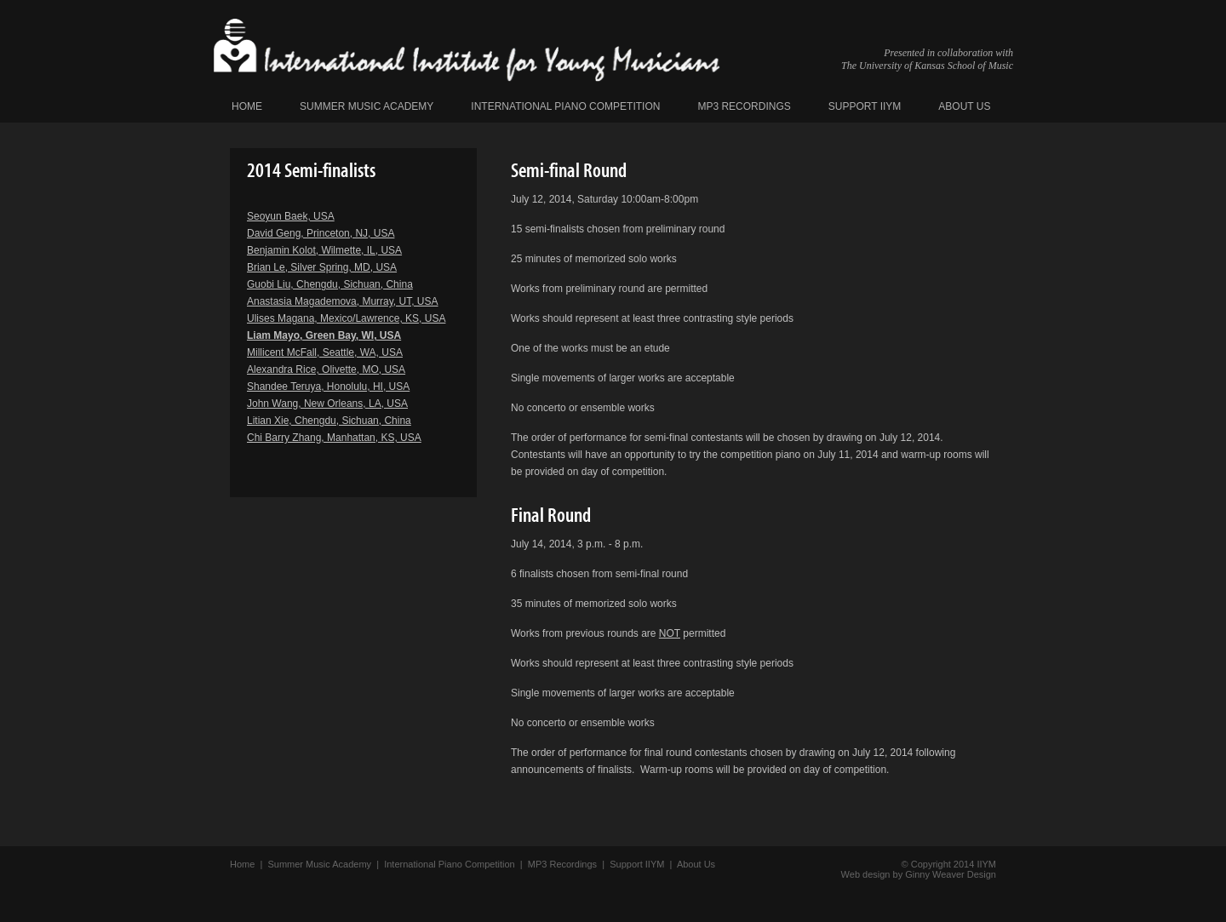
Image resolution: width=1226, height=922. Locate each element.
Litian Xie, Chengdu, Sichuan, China (329, 421)
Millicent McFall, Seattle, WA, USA (325, 352)
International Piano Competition (565, 106)
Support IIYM (865, 106)
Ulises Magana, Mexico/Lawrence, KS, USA (346, 318)
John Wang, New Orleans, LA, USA (327, 403)
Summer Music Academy (366, 106)
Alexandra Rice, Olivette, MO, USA (326, 369)
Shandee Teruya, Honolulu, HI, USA (328, 386)
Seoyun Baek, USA (291, 216)
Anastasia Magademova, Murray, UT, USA (342, 301)
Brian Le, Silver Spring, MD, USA (322, 267)
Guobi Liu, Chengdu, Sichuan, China (330, 284)
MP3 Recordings (743, 106)
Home (247, 106)
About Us (964, 106)
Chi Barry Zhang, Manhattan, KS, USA (334, 438)
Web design (866, 874)
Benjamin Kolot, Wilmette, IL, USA (324, 250)
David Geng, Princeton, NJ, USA (320, 233)
